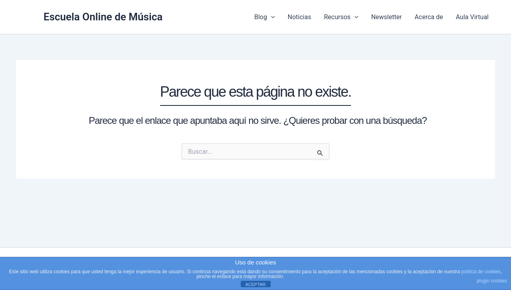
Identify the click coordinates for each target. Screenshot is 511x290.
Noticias (299, 17)
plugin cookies (492, 281)
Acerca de (429, 17)
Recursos (341, 17)
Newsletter (386, 17)
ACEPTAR (255, 284)
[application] (271, 17)
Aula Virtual (472, 17)
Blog (264, 17)
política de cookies (481, 271)
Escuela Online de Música (103, 17)
